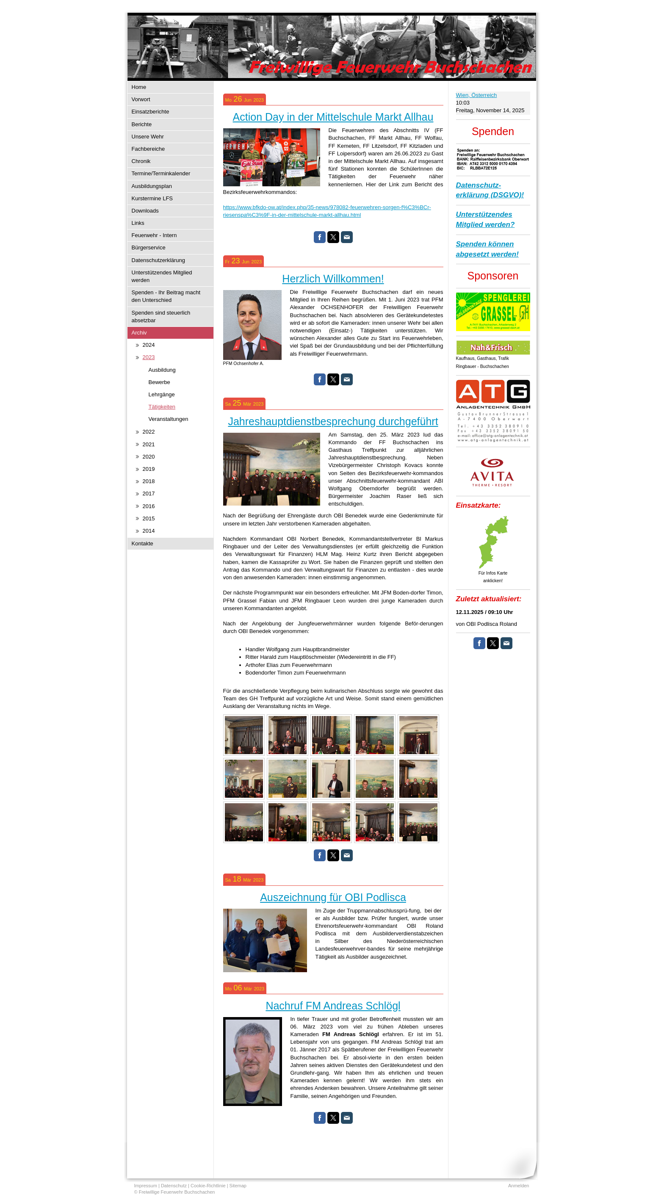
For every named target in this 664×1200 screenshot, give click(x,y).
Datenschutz (174, 1185)
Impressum (145, 1185)
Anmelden (518, 1185)
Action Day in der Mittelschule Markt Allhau (333, 117)
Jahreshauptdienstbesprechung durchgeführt (333, 421)
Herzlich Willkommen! (333, 279)
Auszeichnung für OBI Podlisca (333, 897)
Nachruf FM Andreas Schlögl (333, 1006)
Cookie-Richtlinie (208, 1185)
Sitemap (238, 1185)
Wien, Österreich (476, 95)
